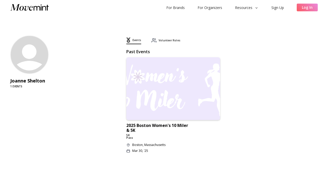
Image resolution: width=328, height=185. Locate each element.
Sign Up (277, 7)
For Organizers (210, 7)
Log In (307, 7)
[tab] (133, 41)
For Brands (175, 7)
